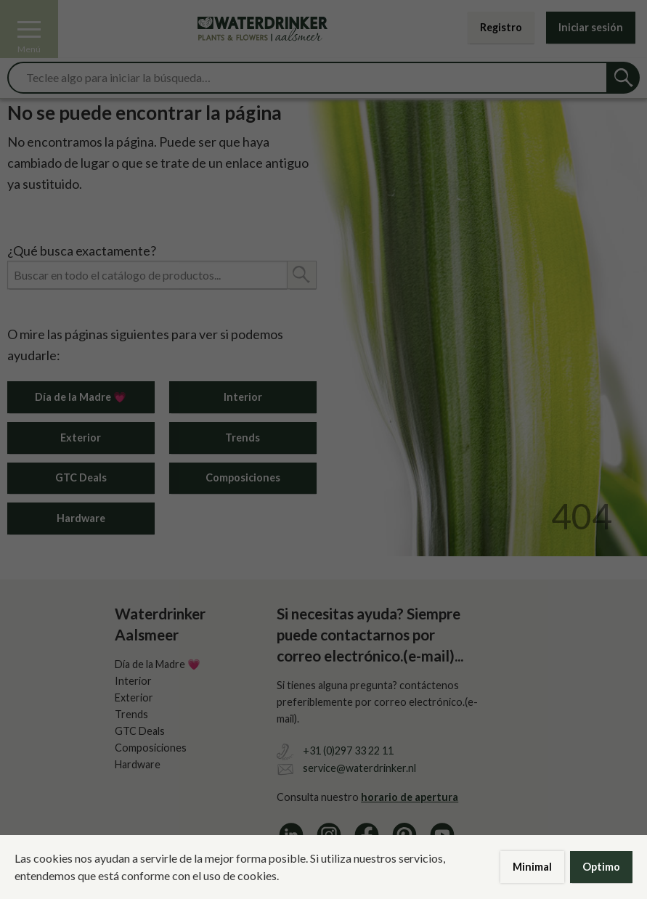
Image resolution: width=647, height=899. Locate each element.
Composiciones (243, 477)
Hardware (81, 518)
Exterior (80, 437)
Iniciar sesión (590, 27)
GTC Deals (81, 477)
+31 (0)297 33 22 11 (348, 750)
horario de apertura (409, 797)
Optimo (601, 867)
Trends (242, 437)
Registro (501, 27)
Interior (243, 397)
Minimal (532, 867)
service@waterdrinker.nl (359, 768)
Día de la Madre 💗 (80, 397)
